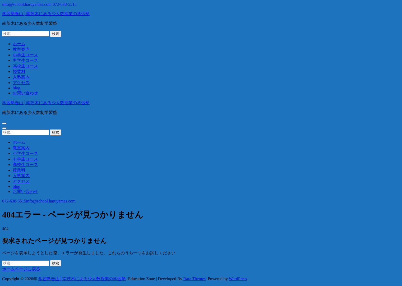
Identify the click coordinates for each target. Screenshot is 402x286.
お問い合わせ (25, 93)
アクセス (21, 82)
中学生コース (25, 60)
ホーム (19, 43)
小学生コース (25, 55)
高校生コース (25, 66)
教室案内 (21, 49)
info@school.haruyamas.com (27, 4)
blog (16, 88)
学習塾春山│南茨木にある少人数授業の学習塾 (46, 13)
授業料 (19, 71)
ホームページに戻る (21, 269)
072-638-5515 (65, 4)
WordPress (238, 278)
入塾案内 (21, 77)
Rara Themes (194, 278)
